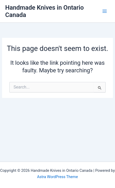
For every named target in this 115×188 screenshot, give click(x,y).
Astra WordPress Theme (57, 176)
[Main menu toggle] (104, 11)
